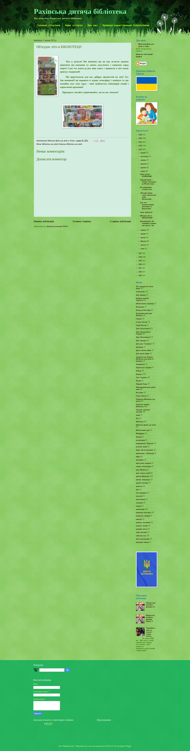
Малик (138, 381)
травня (143, 234)
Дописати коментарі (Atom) (57, 226)
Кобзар (138, 371)
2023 (141, 146)
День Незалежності (143, 328)
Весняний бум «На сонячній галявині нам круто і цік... (148, 223)
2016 (140, 272)
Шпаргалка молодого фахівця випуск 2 (150, 618)
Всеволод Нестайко (143, 310)
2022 (141, 149)
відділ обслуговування (144, 450)
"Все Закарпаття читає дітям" (144, 287)
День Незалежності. (143, 337)
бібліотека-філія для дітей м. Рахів (146, 45)
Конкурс (139, 374)
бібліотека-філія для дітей (146, 425)
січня (142, 249)
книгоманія (140, 509)
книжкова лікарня (143, 516)
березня (143, 241)
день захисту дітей (143, 473)
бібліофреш (140, 433)
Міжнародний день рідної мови (146, 388)
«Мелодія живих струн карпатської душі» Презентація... (148, 196)
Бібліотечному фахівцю (145, 304)
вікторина (140, 460)
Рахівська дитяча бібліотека (80, 11)
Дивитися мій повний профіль (144, 55)
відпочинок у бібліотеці (145, 453)
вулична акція (141, 447)
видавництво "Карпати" (145, 443)
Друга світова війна (143, 350)
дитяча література (143, 480)
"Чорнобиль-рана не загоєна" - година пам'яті (150, 632)
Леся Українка (141, 377)
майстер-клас (141, 536)
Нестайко (139, 392)
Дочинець (139, 347)
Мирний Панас (142, 384)
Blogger (128, 746)
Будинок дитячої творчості (142, 299)
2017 (140, 268)
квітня (143, 237)
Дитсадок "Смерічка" (144, 344)
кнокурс (139, 519)
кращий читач (141, 529)
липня (143, 171)
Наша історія (74, 25)
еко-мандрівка (141, 493)
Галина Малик (141, 322)
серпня (143, 167)
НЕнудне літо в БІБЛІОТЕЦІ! (146, 217)
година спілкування (143, 466)
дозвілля (139, 486)
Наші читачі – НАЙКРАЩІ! (146, 175)
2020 (141, 257)
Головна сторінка (48, 25)
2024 (141, 142)
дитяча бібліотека (143, 476)
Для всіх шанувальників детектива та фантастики (147, 205)
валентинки (140, 440)
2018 (140, 264)
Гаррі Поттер (141, 325)
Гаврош (139, 319)
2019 (140, 261)
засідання (139, 503)
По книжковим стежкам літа (146, 188)
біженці (139, 437)
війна (138, 457)
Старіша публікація (120, 221)
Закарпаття (140, 364)
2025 (141, 138)
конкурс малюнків (143, 522)
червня (143, 230)
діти (137, 489)
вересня (143, 164)
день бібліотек (141, 470)
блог (137, 418)
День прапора (141, 340)
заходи (138, 506)
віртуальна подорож (143, 463)
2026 (141, 135)
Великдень (140, 307)
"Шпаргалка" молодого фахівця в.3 (151, 605)
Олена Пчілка (141, 396)
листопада (144, 156)
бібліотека (140, 422)
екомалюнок (140, 499)
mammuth (109, 746)
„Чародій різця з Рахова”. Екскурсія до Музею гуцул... (148, 182)
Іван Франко (141, 295)
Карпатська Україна (144, 367)
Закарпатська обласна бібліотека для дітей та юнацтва (145, 359)
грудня (143, 153)
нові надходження (143, 539)
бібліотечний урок (143, 430)
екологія (139, 496)
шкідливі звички (142, 542)
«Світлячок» (140, 292)
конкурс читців (142, 526)
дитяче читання (142, 483)
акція (138, 415)
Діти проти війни (142, 354)
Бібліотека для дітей (50, 144)
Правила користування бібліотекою (126, 25)
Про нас (92, 25)
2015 (140, 275)
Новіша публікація (44, 221)
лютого (143, 245)
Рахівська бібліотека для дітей (70, 144)
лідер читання (141, 532)
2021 (140, 253)
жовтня (143, 160)
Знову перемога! (146, 212)
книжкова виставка (143, 512)
